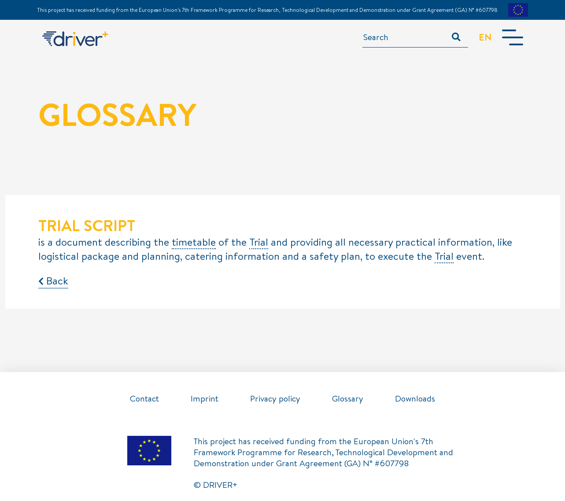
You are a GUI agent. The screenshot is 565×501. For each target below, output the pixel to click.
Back (53, 280)
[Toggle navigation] (512, 37)
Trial (258, 242)
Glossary (347, 398)
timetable (194, 242)
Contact (144, 398)
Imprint (204, 398)
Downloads (415, 398)
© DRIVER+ (215, 484)
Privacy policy (275, 398)
